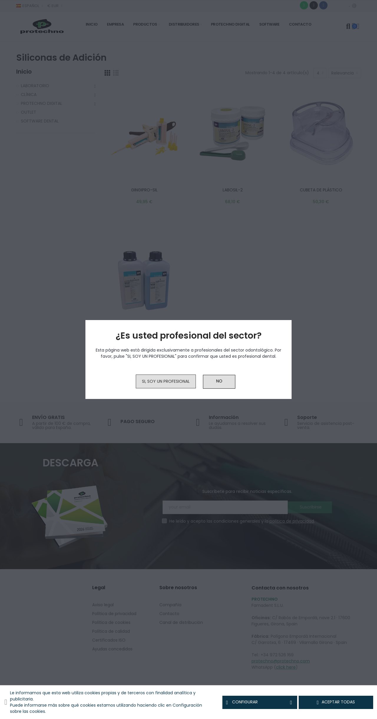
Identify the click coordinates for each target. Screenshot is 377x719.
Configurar (259, 702)
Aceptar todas (336, 702)
